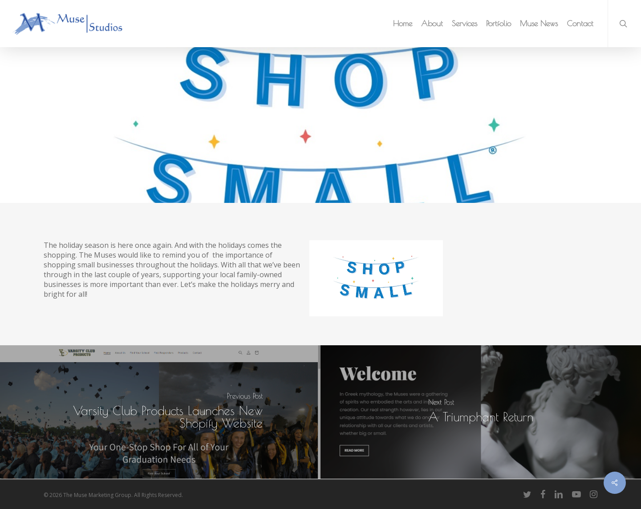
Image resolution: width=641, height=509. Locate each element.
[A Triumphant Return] (480, 412)
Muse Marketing (83, 136)
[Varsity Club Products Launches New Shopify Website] (160, 412)
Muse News (237, 136)
